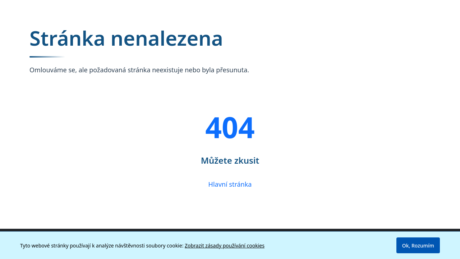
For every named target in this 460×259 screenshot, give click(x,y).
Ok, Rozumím (418, 245)
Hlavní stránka (230, 184)
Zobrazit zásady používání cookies (224, 245)
